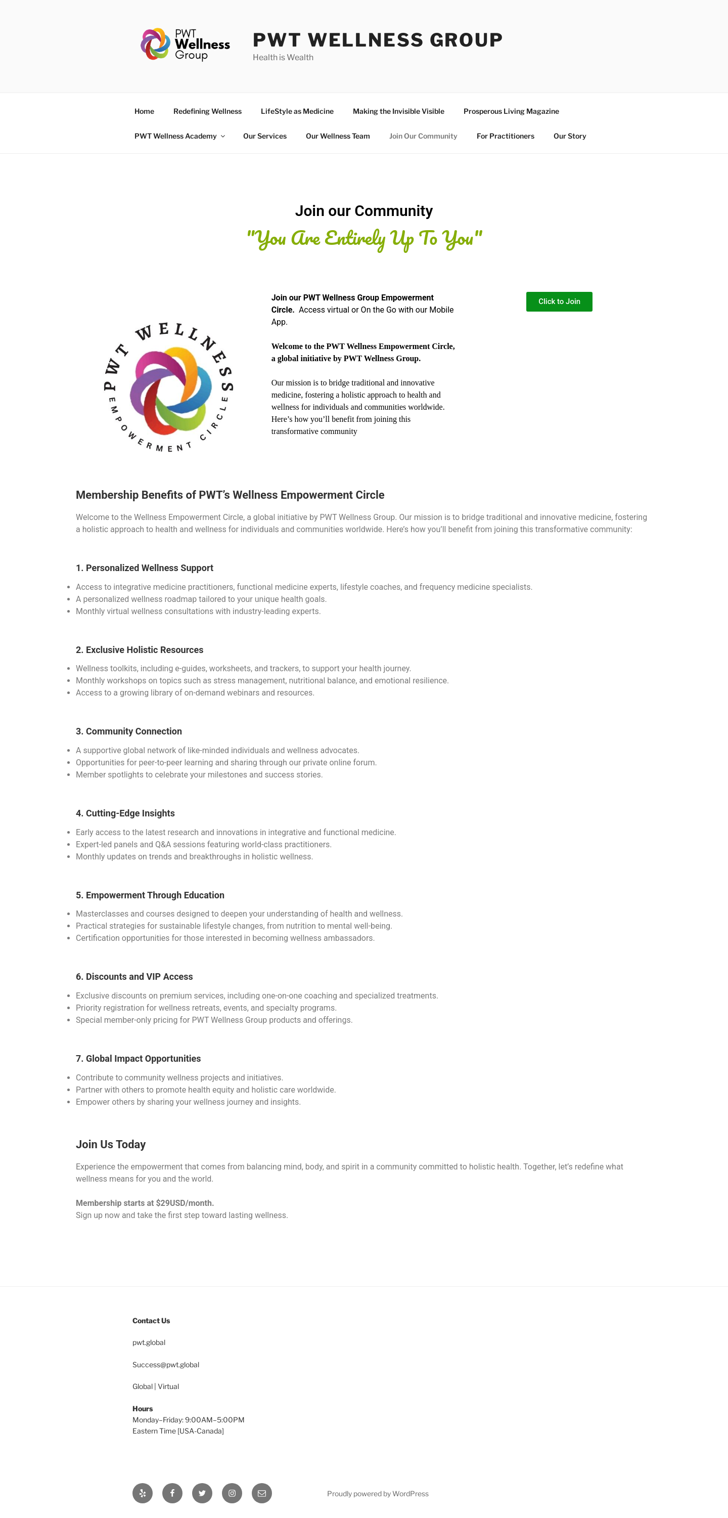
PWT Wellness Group (378, 40)
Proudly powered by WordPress (378, 1493)
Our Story (570, 136)
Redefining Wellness (207, 111)
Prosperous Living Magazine (511, 111)
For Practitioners (505, 136)
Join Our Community (423, 136)
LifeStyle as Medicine (297, 111)
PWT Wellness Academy (180, 136)
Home (144, 111)
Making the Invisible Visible (398, 111)
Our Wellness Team (338, 136)
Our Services (265, 136)
